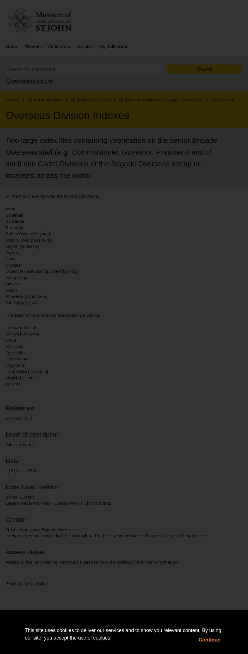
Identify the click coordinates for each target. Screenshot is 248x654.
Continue (209, 640)
